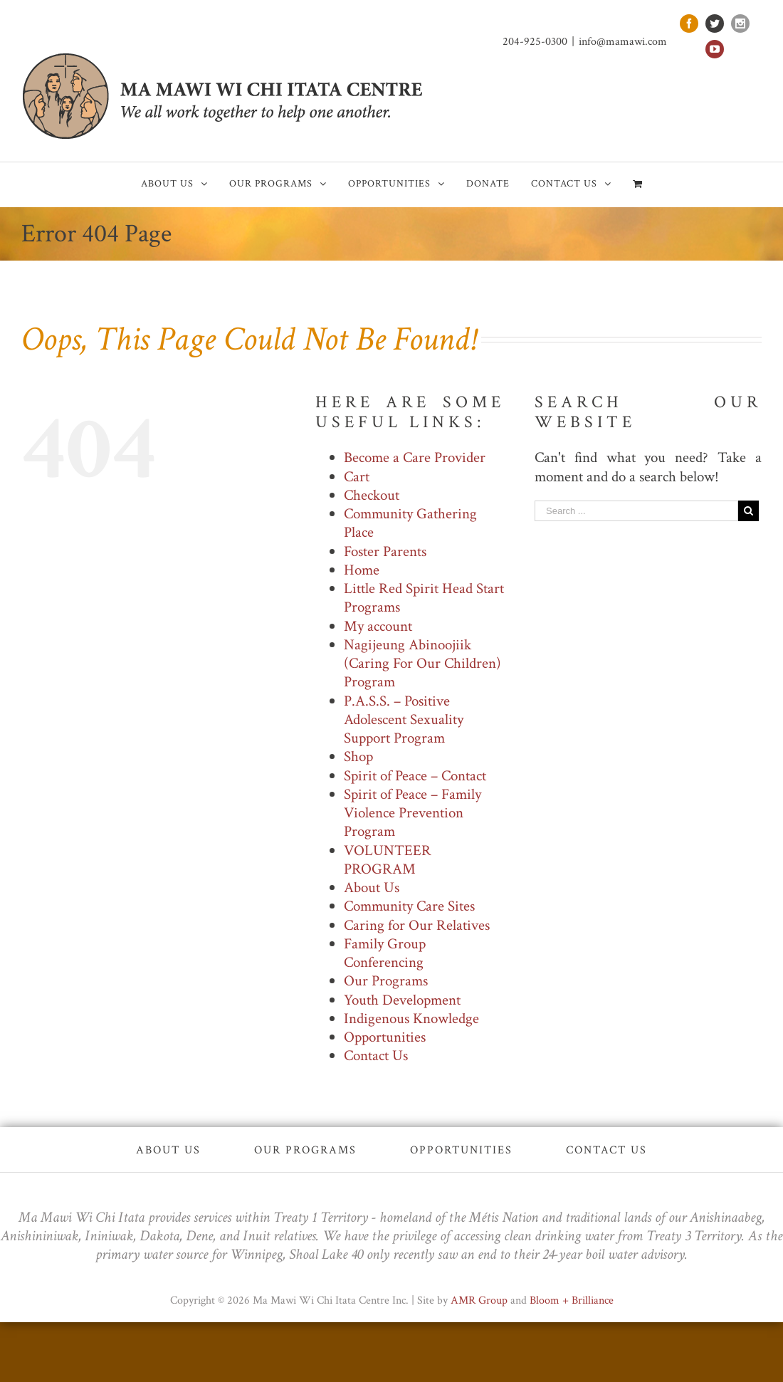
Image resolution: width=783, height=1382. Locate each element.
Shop (358, 756)
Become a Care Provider (414, 457)
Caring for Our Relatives (417, 925)
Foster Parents (385, 551)
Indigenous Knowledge (411, 1018)
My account (378, 626)
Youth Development (402, 1000)
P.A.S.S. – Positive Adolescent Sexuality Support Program (403, 719)
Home (361, 570)
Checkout (371, 495)
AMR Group (479, 1300)
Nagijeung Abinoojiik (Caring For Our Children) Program (422, 663)
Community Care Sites (409, 906)
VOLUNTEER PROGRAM (387, 860)
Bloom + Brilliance (572, 1300)
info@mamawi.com (623, 41)
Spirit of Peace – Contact (415, 775)
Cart (356, 476)
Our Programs (386, 980)
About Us (371, 887)
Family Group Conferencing (385, 953)
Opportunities (385, 1037)
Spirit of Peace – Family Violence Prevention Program (412, 813)
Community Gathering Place (410, 523)
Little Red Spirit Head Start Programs (424, 598)
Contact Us (376, 1055)
